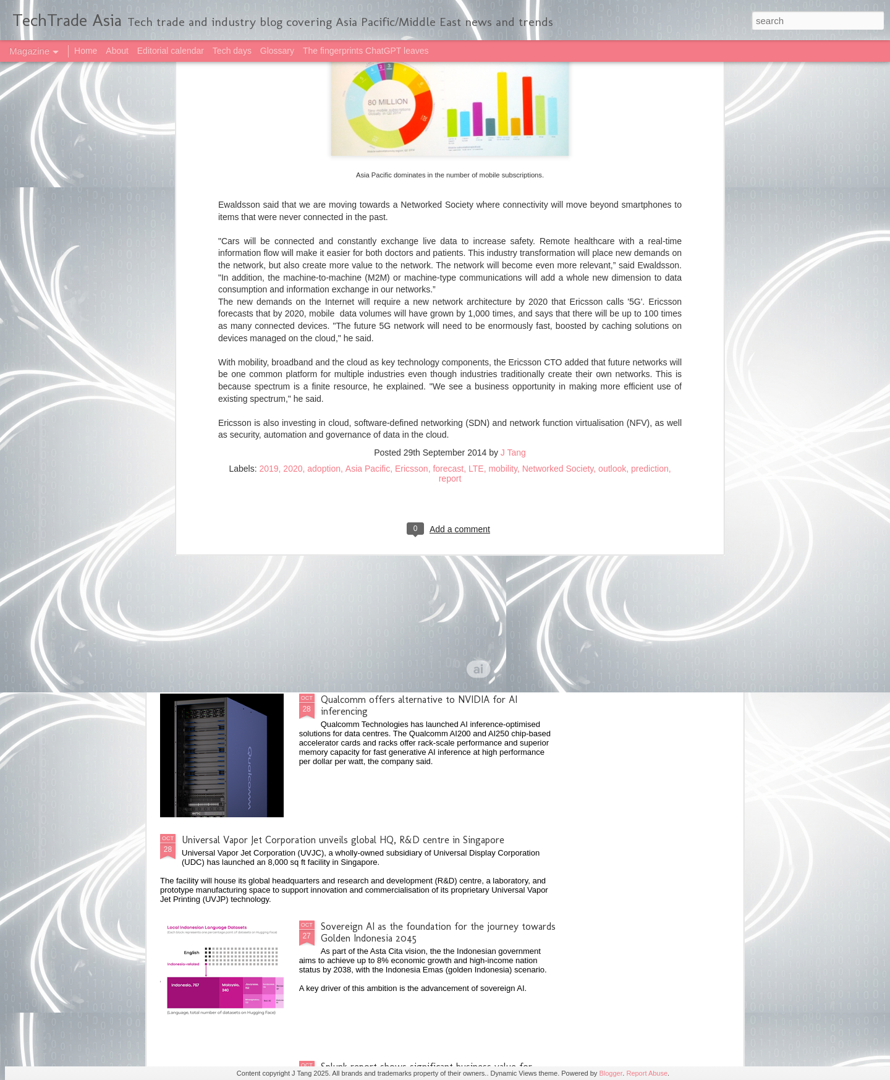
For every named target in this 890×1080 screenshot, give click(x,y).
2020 (292, 242)
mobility (502, 242)
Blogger (610, 1073)
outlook (612, 242)
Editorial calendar (170, 51)
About (117, 51)
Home (85, 51)
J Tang (513, 226)
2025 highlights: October (234, 454)
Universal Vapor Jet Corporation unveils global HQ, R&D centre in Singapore (343, 840)
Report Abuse (647, 1073)
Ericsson (411, 242)
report (450, 252)
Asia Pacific (367, 242)
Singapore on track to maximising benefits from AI (428, 559)
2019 (268, 242)
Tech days (232, 51)
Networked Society (558, 242)
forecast (448, 242)
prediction (650, 242)
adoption (324, 242)
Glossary (277, 51)
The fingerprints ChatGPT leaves (366, 51)
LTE (476, 242)
